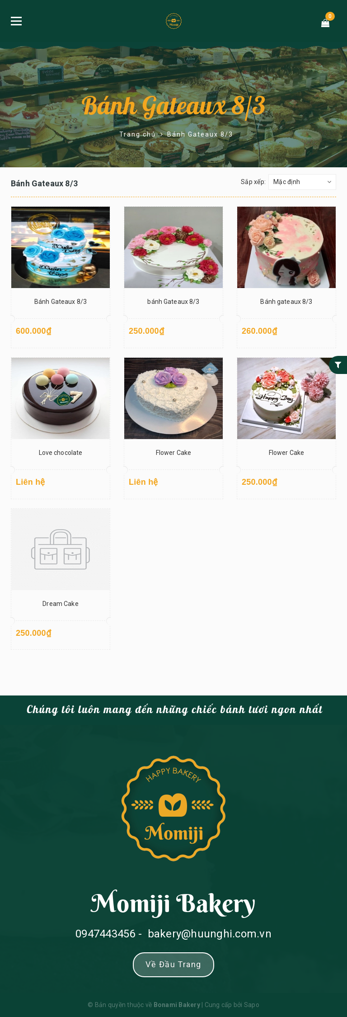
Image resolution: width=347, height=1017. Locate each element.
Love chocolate (61, 452)
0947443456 (105, 933)
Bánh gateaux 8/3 (286, 301)
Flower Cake (174, 452)
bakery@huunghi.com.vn (210, 933)
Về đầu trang (173, 964)
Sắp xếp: (253, 181)
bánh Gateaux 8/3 (173, 301)
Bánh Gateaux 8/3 (173, 107)
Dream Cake (60, 603)
